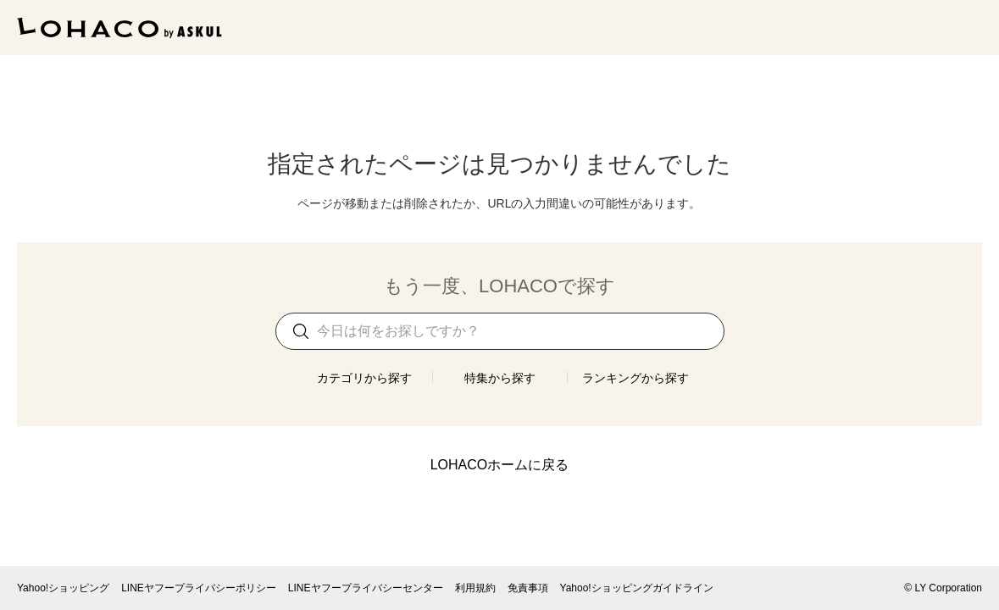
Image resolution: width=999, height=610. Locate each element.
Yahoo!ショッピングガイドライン (636, 588)
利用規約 (475, 588)
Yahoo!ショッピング (63, 588)
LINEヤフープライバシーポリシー (198, 588)
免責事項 (528, 588)
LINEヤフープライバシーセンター (365, 588)
